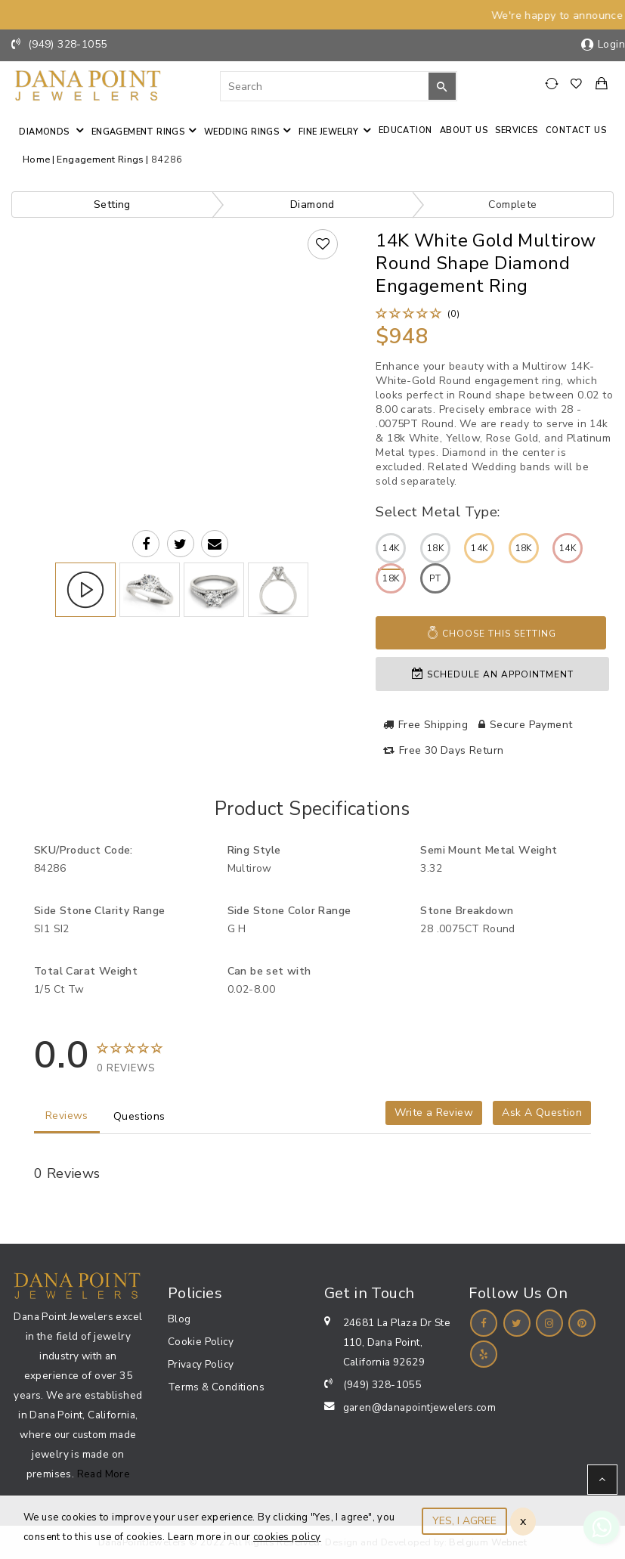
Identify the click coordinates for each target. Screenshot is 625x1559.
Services (516, 130)
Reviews (66, 1115)
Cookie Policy (201, 1341)
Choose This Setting (491, 633)
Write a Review (433, 1112)
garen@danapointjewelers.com (420, 1407)
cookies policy (287, 1537)
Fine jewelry (329, 132)
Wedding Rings (241, 132)
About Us (463, 130)
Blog (179, 1319)
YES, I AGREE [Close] (464, 1521)
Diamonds (45, 132)
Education (405, 130)
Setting (112, 204)
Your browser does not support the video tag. (180, 330)
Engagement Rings (137, 132)
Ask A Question (542, 1112)
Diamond (312, 204)
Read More (104, 1474)
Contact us (576, 130)
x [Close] (523, 1521)
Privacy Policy (201, 1364)
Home (37, 159)
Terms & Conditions (216, 1387)
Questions (139, 1116)
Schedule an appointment (493, 674)
